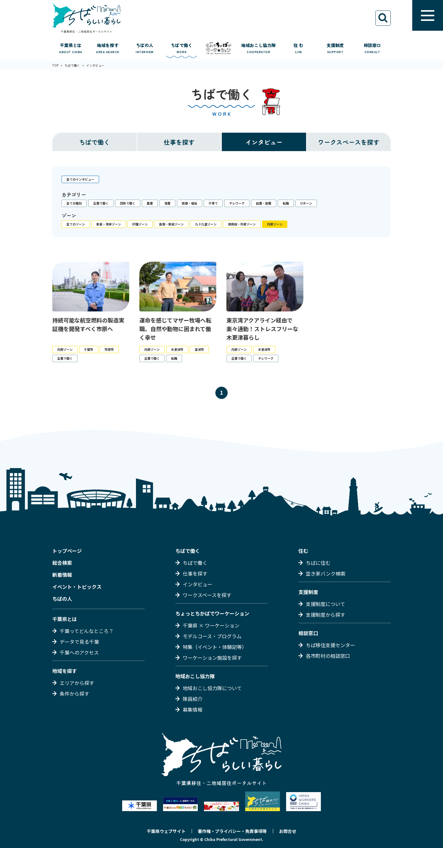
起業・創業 (263, 203)
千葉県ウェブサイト (166, 831)
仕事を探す (179, 142)
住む (303, 550)
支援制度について (325, 604)
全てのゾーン (75, 224)
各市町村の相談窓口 (328, 655)
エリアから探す (77, 682)
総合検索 (62, 562)
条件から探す (74, 693)
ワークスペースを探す (348, 142)
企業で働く (101, 203)
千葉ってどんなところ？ (87, 631)
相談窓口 (308, 633)
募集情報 (192, 709)
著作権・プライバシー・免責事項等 (232, 831)
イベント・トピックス (77, 586)
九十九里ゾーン (206, 224)
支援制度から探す (325, 614)
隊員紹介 (192, 698)
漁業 (167, 203)
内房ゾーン (274, 224)
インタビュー (263, 142)
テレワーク (237, 203)
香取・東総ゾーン (171, 224)
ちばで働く (94, 142)
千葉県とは (64, 619)
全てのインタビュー (80, 179)
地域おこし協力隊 (195, 676)
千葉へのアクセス (79, 652)
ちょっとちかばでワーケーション (212, 613)
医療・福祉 (189, 203)
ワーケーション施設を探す (212, 657)
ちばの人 (62, 598)
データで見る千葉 (79, 641)
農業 (150, 203)
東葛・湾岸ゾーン (108, 224)
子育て (213, 203)
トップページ (67, 550)
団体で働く (127, 203)
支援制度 (308, 592)
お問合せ (287, 831)
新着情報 (62, 574)
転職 (286, 203)
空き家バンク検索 (325, 573)
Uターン (306, 203)
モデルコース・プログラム (212, 636)
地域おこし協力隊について (212, 688)
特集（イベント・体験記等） (215, 647)
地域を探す (64, 670)
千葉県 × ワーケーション (211, 625)
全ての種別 (74, 203)
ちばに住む (318, 562)
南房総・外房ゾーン (242, 224)
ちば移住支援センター (330, 645)
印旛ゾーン (140, 224)
